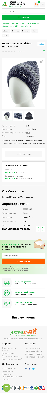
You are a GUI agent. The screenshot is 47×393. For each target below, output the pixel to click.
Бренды (23, 23)
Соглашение (7, 371)
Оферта (5, 380)
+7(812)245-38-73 (17, 4)
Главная (5, 23)
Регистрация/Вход (33, 351)
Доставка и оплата (33, 354)
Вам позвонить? (15, 6)
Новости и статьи (32, 348)
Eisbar (35, 31)
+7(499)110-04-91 (16, 2)
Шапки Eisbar (33, 23)
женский (30, 136)
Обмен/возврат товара (9, 349)
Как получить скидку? (12, 359)
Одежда (14, 23)
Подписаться (23, 262)
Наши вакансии (9, 368)
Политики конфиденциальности (15, 269)
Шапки (6, 31)
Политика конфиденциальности (12, 375)
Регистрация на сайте (35, 357)
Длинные (15, 31)
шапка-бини (31, 129)
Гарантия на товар (10, 356)
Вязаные (25, 31)
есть (28, 133)
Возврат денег (8, 353)
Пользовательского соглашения (15, 270)
